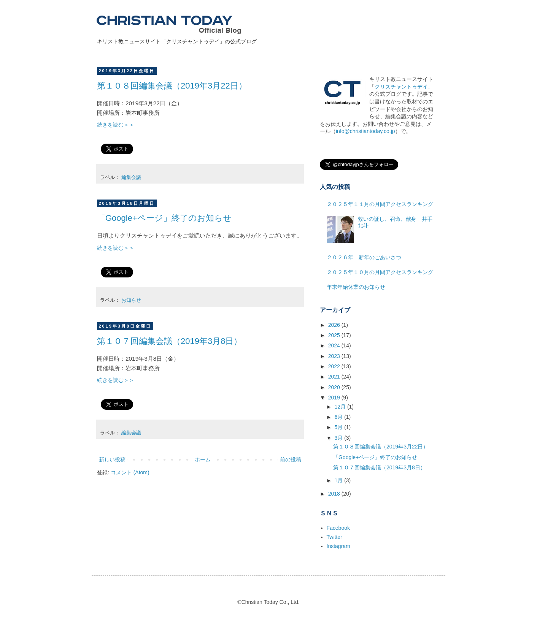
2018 (335, 494)
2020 (335, 387)
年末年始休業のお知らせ (356, 287)
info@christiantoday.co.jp (365, 131)
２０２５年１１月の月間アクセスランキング (380, 204)
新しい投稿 (112, 459)
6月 (339, 417)
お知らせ (131, 300)
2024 (335, 345)
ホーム (203, 459)
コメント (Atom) (130, 472)
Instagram (338, 546)
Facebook (338, 528)
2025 (335, 335)
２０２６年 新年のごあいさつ (364, 257)
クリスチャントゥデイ (401, 87)
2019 (335, 397)
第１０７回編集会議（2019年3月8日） (169, 341)
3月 (339, 438)
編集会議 (131, 177)
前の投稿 (290, 459)
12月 (340, 407)
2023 (335, 356)
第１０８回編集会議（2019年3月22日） (172, 85)
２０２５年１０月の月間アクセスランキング (380, 272)
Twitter (334, 537)
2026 (335, 325)
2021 (335, 377)
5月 (339, 427)
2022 (335, 366)
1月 (339, 480)
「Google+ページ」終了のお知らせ (164, 218)
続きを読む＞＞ (115, 125)
